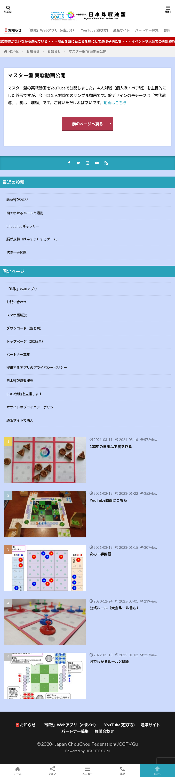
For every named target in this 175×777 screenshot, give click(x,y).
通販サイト (121, 30)
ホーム (17, 770)
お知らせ (33, 51)
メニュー (87, 770)
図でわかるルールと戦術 (24, 213)
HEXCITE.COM (98, 751)
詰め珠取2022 (17, 200)
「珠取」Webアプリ (21, 289)
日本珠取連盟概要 (19, 381)
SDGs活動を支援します (24, 394)
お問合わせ (104, 731)
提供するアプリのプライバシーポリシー (36, 367)
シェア (52, 770)
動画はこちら (115, 102)
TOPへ (157, 770)
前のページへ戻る (87, 123)
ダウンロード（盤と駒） (24, 328)
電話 (122, 770)
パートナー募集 (146, 30)
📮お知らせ (12, 30)
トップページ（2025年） (25, 341)
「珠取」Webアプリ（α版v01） (51, 30)
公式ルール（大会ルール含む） (115, 608)
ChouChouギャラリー (22, 226)
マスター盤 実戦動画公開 (87, 51)
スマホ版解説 (16, 315)
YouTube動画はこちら (108, 500)
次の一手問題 (16, 252)
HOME (14, 51)
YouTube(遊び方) (94, 30)
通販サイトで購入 (19, 420)
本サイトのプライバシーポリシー (31, 407)
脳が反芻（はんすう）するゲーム (31, 239)
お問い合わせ (16, 302)
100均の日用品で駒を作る (111, 446)
